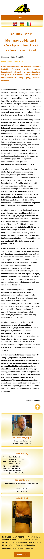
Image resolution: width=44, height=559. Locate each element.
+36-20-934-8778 (14, 468)
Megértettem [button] (22, 554)
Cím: (4, 457)
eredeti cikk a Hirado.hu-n (12, 62)
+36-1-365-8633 (14, 466)
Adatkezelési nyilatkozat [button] (23, 548)
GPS (4, 461)
